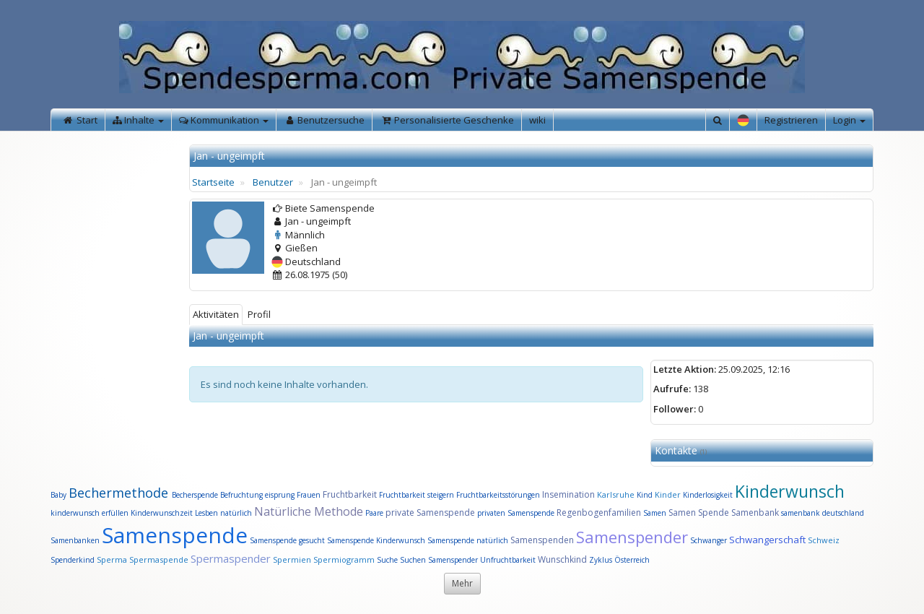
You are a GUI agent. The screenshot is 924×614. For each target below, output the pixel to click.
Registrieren (791, 119)
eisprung (280, 495)
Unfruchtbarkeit (509, 560)
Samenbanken (76, 540)
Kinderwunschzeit (162, 513)
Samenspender (632, 537)
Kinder (668, 494)
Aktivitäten (216, 314)
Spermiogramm (344, 559)
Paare (375, 513)
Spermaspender (231, 558)
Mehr (462, 583)
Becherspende (195, 495)
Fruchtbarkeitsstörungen (499, 495)
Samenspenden (542, 540)
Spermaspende (158, 559)
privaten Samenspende (515, 513)
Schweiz (824, 540)
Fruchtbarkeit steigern (416, 495)
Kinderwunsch (790, 491)
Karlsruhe (616, 494)
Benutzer (273, 182)
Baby (58, 495)
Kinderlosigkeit (709, 495)
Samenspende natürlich (467, 540)
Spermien (292, 559)
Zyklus (600, 560)
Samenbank (755, 512)
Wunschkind (562, 559)
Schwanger (708, 540)
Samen (655, 513)
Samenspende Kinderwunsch (376, 540)
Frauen (310, 495)
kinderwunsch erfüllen (89, 513)
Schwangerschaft (768, 539)
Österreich (632, 560)
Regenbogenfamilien (599, 512)
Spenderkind (73, 560)
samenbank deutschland (822, 513)
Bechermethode (120, 492)
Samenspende (175, 535)
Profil (259, 314)
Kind (646, 495)
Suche (388, 560)
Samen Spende (698, 512)
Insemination (568, 494)
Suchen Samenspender (439, 560)
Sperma (112, 559)
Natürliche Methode (308, 511)
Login (849, 119)
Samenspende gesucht (287, 540)
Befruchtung (241, 495)
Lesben (206, 513)
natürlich (236, 513)
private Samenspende (430, 512)
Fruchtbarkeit (351, 494)
